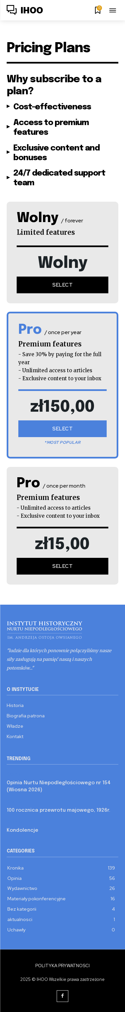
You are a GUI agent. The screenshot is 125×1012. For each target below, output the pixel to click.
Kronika (15, 801)
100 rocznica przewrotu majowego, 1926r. (58, 810)
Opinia (14, 774)
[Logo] (25, 11)
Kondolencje (22, 830)
